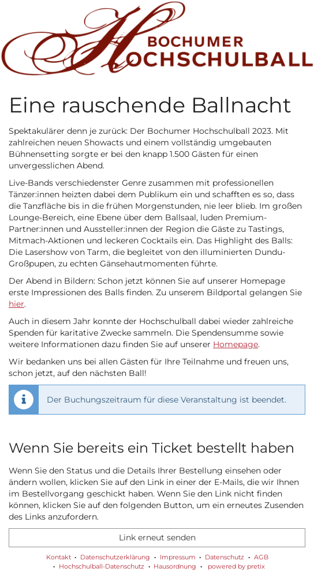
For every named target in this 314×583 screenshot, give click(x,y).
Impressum (178, 557)
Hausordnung (175, 566)
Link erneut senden (157, 537)
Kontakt (58, 557)
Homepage (235, 344)
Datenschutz (224, 557)
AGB (261, 557)
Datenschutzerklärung (115, 557)
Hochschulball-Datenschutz (101, 566)
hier (16, 304)
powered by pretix (236, 566)
